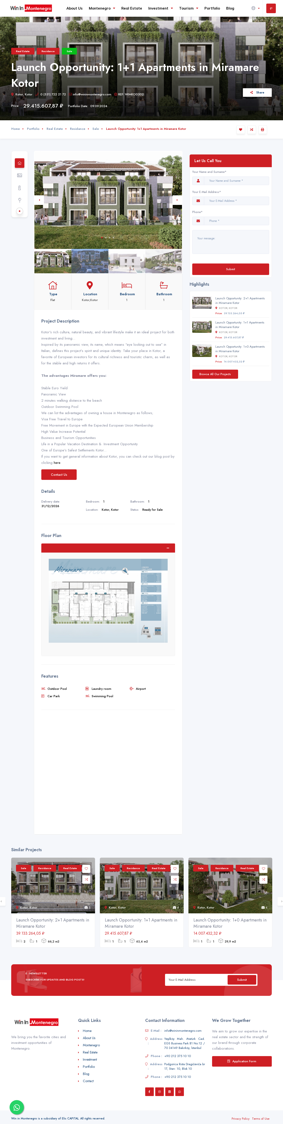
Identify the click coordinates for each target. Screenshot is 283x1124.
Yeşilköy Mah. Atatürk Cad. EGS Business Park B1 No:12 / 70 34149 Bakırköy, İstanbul (184, 1043)
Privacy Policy (241, 1118)
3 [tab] (109, 237)
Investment (160, 8)
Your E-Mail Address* (206, 192)
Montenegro (102, 8)
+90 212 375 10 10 (177, 1056)
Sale (69, 51)
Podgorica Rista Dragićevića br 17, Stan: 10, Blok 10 (184, 1066)
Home (15, 129)
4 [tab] (113, 237)
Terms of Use (260, 1118)
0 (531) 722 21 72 (50, 94)
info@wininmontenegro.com (90, 94)
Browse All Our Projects (215, 374)
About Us (74, 8)
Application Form (241, 1061)
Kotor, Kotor (21, 94)
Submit (230, 269)
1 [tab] (102, 237)
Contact (88, 1081)
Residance (48, 51)
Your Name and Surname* (209, 172)
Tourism (188, 8)
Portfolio (212, 8)
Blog (230, 8)
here (57, 462)
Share (257, 92)
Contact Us (59, 474)
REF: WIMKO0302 (129, 94)
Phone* (198, 212)
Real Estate (131, 8)
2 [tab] (106, 237)
